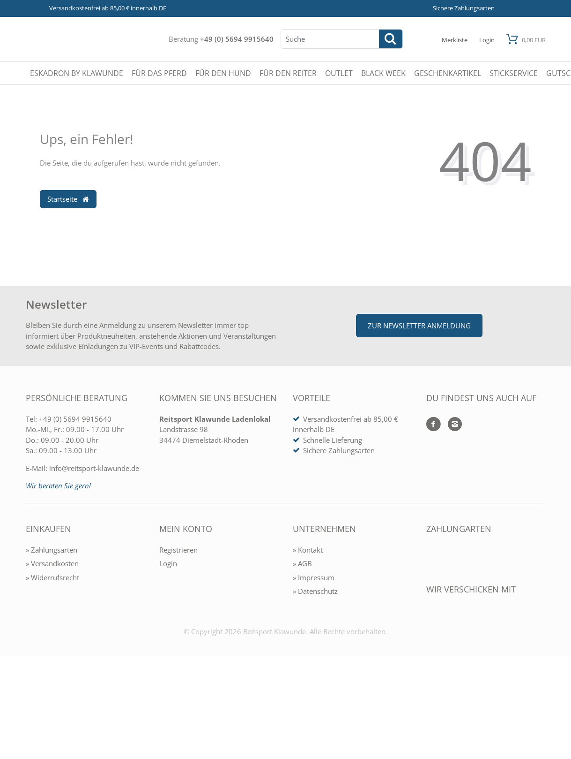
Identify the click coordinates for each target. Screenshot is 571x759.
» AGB (302, 563)
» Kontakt (308, 549)
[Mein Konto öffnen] (487, 39)
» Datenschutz (315, 591)
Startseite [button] (68, 199)
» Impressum (313, 577)
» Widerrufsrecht (52, 577)
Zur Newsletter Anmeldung (419, 325)
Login (168, 563)
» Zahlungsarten (51, 549)
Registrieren (178, 549)
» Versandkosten (52, 563)
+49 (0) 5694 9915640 (237, 39)
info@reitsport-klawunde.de (94, 468)
